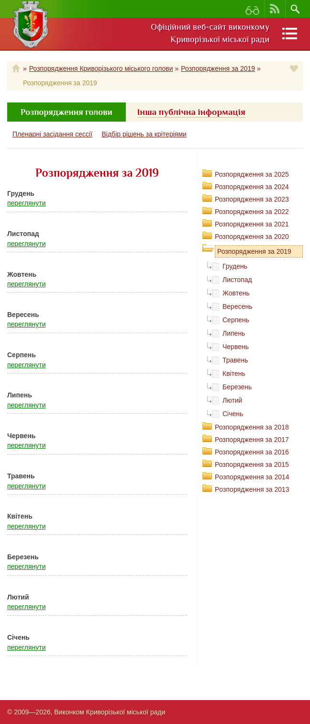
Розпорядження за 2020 (252, 236)
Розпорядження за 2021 (252, 224)
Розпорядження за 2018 (252, 427)
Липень (233, 333)
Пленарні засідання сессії (52, 134)
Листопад (237, 279)
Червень (235, 347)
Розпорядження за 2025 (252, 174)
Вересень (237, 306)
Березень (237, 387)
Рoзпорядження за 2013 (252, 489)
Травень (235, 360)
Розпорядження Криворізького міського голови (101, 68)
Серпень (235, 320)
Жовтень (236, 293)
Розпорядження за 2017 (252, 439)
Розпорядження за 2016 (252, 452)
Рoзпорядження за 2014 (252, 477)
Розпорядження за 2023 (252, 199)
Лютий (232, 400)
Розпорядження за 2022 (252, 211)
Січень (232, 414)
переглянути (26, 203)
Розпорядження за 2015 (252, 464)
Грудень (234, 266)
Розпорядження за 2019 (218, 68)
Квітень (233, 373)
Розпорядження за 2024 (252, 187)
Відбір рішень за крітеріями (144, 134)
